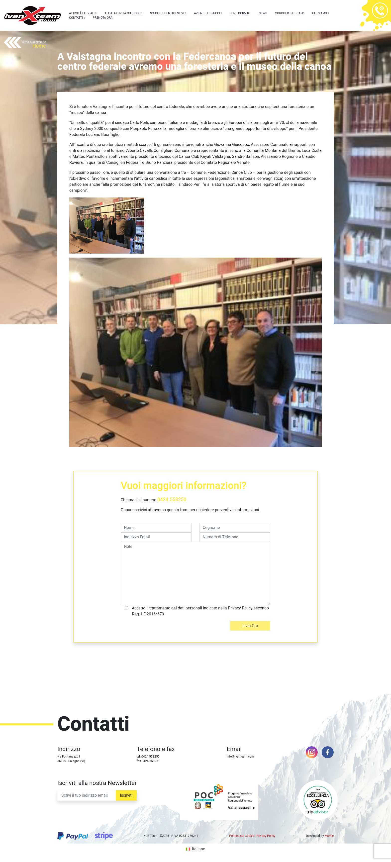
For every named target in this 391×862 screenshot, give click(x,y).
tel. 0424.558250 (148, 756)
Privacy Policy (265, 836)
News (263, 13)
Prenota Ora (102, 17)
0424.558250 (171, 499)
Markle (329, 836)
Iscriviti (126, 795)
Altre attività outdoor (122, 13)
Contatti (76, 17)
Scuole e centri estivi (167, 13)
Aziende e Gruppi (207, 13)
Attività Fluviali (82, 13)
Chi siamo (319, 13)
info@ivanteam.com (240, 756)
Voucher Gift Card (289, 13)
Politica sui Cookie (241, 836)
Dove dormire (240, 13)
